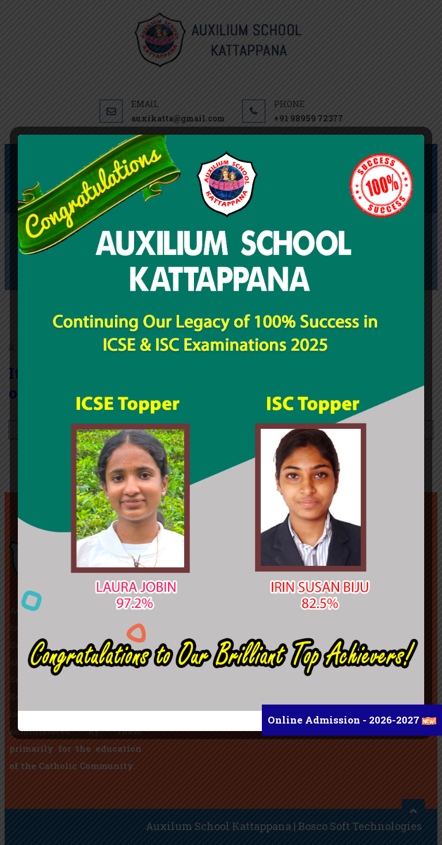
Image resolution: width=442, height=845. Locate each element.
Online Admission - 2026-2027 (345, 719)
